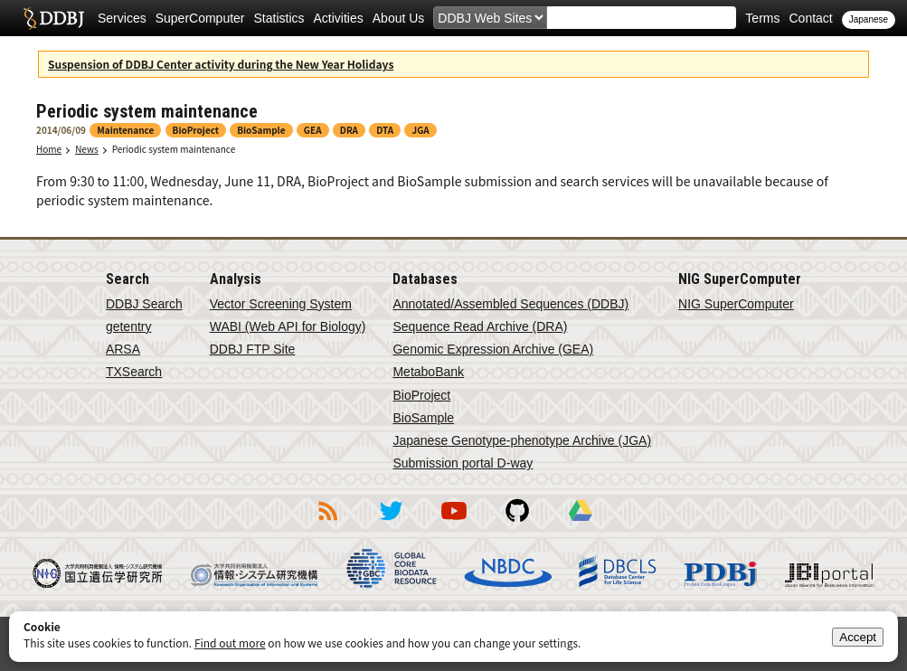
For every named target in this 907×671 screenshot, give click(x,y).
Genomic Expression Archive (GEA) (492, 349)
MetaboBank (428, 371)
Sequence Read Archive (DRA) (479, 326)
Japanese (868, 19)
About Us (399, 18)
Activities (339, 18)
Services (122, 18)
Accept (857, 637)
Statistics (279, 18)
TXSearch (134, 371)
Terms (762, 18)
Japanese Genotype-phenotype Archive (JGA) (521, 440)
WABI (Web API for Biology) (288, 326)
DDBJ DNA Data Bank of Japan (54, 18)
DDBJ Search (144, 304)
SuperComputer (200, 18)
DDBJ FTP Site (253, 349)
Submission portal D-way (462, 463)
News (87, 149)
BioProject (421, 395)
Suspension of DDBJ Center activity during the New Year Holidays (220, 63)
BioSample (423, 418)
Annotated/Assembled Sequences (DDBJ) (510, 304)
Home (48, 149)
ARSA (123, 349)
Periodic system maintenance (174, 149)
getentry (129, 326)
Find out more (230, 642)
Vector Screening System (281, 304)
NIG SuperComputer (736, 304)
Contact (810, 18)
